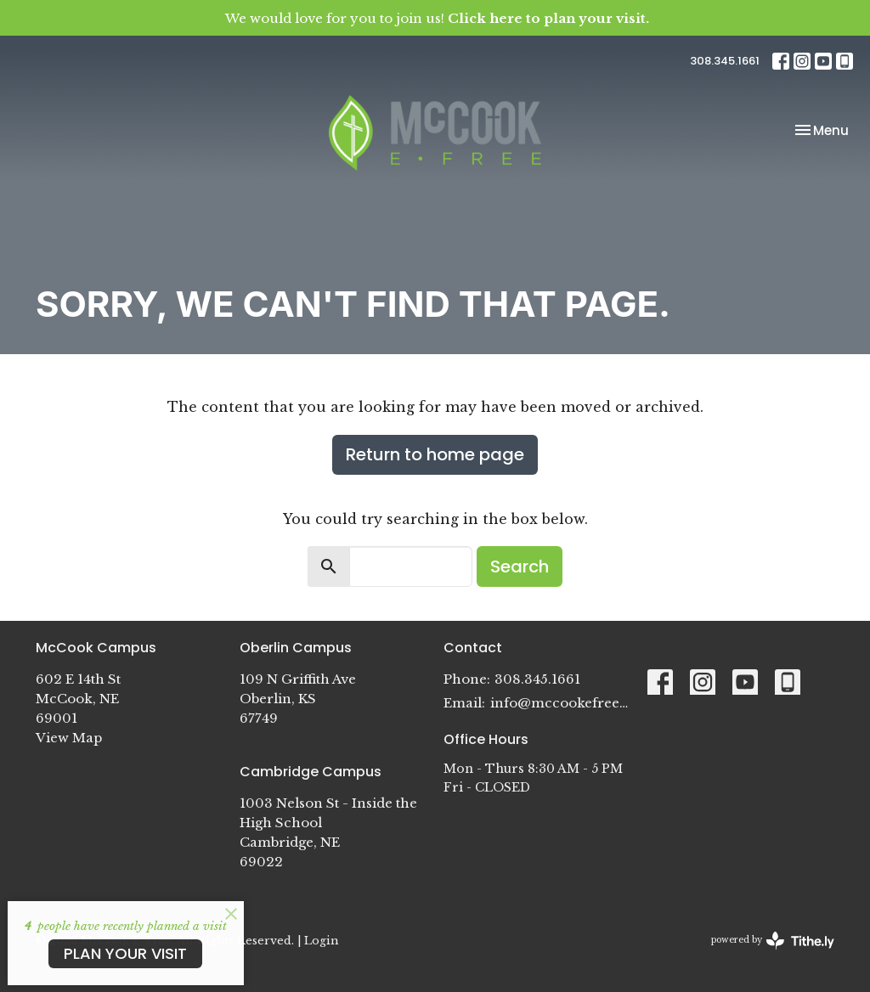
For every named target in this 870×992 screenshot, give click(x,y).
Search (519, 566)
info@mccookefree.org (560, 703)
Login (321, 940)
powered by (772, 940)
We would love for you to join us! (437, 18)
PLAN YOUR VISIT (125, 953)
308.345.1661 (725, 61)
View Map (69, 738)
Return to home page (435, 454)
